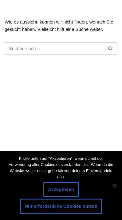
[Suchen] (54, 48)
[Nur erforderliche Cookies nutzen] (114, 185)
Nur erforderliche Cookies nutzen (61, 206)
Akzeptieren (61, 189)
